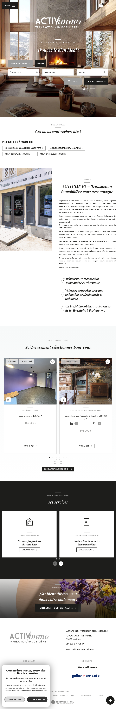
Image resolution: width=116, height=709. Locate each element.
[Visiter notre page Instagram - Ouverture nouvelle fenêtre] (32, 676)
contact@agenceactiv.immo (80, 649)
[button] (61, 461)
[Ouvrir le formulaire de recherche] (73, 81)
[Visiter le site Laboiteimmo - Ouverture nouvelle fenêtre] (62, 702)
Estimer (40, 63)
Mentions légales (58, 695)
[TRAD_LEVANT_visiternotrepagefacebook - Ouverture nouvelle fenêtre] (25, 676)
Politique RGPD (86, 695)
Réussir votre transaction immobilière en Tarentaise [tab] (83, 281)
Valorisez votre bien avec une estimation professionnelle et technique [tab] (84, 294)
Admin (73, 695)
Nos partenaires (41, 695)
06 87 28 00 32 (75, 644)
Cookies (101, 695)
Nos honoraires (23, 695)
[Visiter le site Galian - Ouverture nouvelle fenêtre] (86, 676)
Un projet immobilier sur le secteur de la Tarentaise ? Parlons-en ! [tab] (88, 308)
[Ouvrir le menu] (10, 5)
